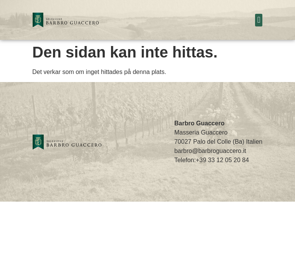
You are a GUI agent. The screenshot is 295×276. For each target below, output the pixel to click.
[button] (258, 20)
